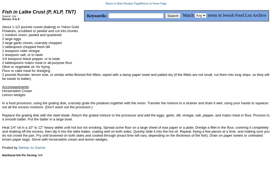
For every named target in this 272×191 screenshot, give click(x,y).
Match (188, 15)
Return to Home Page (154, 3)
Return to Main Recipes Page (122, 3)
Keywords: (84, 16)
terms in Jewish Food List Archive (237, 15)
